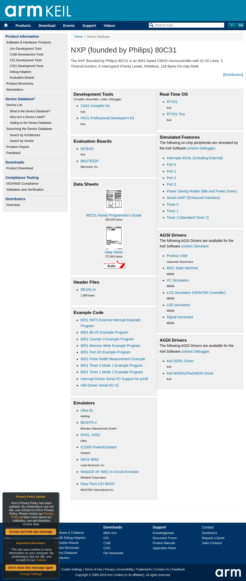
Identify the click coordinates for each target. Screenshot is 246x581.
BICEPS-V (89, 422)
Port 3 (171, 184)
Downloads (112, 527)
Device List (14, 105)
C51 (106, 538)
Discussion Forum (165, 538)
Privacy (110, 569)
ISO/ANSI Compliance (22, 183)
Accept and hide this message (30, 532)
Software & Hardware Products (28, 42)
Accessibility (125, 569)
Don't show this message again (30, 567)
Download (47, 26)
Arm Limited (115, 575)
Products (23, 26)
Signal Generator (180, 317)
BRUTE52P (90, 161)
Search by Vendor (22, 141)
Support (89, 26)
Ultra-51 (87, 410)
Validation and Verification (25, 189)
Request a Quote (213, 538)
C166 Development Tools (26, 54)
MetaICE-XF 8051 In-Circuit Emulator (110, 472)
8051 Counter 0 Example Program (107, 339)
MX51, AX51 (90, 435)
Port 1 (171, 171)
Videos (109, 26)
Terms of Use (93, 569)
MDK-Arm (110, 533)
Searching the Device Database (29, 129)
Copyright (81, 575)
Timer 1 (172, 211)
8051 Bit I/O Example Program (104, 332)
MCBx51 (87, 149)
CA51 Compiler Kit (95, 106)
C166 (107, 543)
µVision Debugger (201, 148)
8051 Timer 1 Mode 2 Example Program (112, 372)
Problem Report (17, 147)
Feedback (13, 153)
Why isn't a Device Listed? (27, 117)
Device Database (65, 553)
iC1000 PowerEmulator (99, 447)
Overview (13, 205)
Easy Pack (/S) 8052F (98, 484)
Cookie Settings (71, 569)
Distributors (233, 75)
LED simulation (178, 305)
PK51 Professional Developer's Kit (107, 118)
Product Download (19, 168)
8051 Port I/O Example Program (106, 352)
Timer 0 (172, 204)
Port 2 (171, 178)
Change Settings (31, 574)
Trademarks (144, 569)
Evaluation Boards (22, 77)
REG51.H (88, 290)
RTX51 (172, 102)
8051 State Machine (182, 268)
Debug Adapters (20, 72)
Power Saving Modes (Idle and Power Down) (202, 191)
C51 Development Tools (26, 60)
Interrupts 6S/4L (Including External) (195, 158)
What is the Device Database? (30, 111)
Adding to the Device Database (30, 123)
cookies (41, 560)
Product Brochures (19, 83)
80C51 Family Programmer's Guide (113, 215)
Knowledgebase (163, 533)
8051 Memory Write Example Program (110, 346)
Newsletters (14, 89)
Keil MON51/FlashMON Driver (190, 373)
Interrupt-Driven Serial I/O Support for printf (114, 379)
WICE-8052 (90, 459)
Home (79, 36)
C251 (107, 548)
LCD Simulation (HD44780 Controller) (196, 293)
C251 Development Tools (26, 66)
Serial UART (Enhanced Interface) (193, 198)
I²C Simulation (178, 280)
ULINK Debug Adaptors (70, 538)
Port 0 (171, 165)
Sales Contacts (212, 543)
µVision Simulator (194, 246)
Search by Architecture (25, 135)
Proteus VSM (177, 256)
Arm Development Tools (26, 48)
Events (69, 26)
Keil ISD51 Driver (180, 361)
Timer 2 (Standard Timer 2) (188, 218)
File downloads (113, 553)
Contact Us (161, 569)
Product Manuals (164, 543)
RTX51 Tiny (176, 114)
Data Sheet (113, 252)
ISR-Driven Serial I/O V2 (100, 385)
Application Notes (164, 548)
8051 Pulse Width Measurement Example (113, 359)
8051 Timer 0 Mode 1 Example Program (112, 365)
